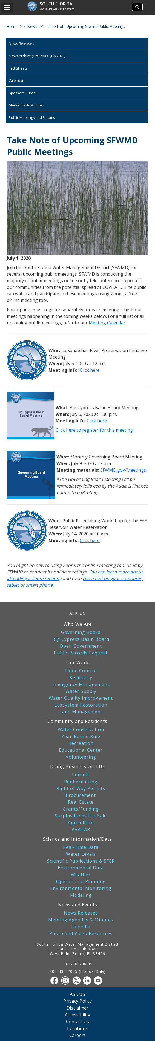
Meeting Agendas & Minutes (80, 920)
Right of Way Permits (80, 788)
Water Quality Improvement (81, 698)
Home (12, 26)
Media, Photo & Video (26, 105)
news (32, 26)
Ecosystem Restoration (80, 705)
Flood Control (81, 671)
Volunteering (81, 757)
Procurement (81, 795)
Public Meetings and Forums (32, 117)
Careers (77, 1035)
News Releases (21, 43)
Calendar (16, 80)
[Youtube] (99, 980)
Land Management (80, 712)
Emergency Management (80, 684)
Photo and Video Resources (81, 933)
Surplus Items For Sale (81, 816)
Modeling (81, 895)
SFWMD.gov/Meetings (123, 470)
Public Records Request (81, 653)
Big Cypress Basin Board (80, 639)
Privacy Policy (77, 1001)
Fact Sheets (18, 68)
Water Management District (57, 9)
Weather (81, 875)
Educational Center (81, 750)
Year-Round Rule (81, 736)
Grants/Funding (81, 809)
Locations (77, 1028)
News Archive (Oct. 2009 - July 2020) (37, 55)
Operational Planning (81, 881)
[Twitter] (77, 980)
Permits (81, 775)
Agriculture (81, 823)
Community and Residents (77, 721)
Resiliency (81, 677)
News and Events (77, 905)
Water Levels (81, 854)
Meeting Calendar (107, 323)
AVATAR (81, 829)
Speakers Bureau (23, 92)
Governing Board (81, 632)
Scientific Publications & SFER (81, 861)
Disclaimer (78, 1008)
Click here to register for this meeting (94, 430)
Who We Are (78, 624)
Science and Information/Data (77, 839)
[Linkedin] (88, 980)
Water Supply (80, 691)
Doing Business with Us (77, 766)
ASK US (77, 613)
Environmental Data (81, 868)
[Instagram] (66, 980)
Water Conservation (81, 730)
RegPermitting (80, 782)
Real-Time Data (81, 847)
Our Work (77, 662)
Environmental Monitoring (80, 888)
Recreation (80, 743)
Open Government (81, 646)
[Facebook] (55, 980)
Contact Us (77, 1021)
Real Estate (81, 802)
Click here (90, 370)
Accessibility (77, 1014)
